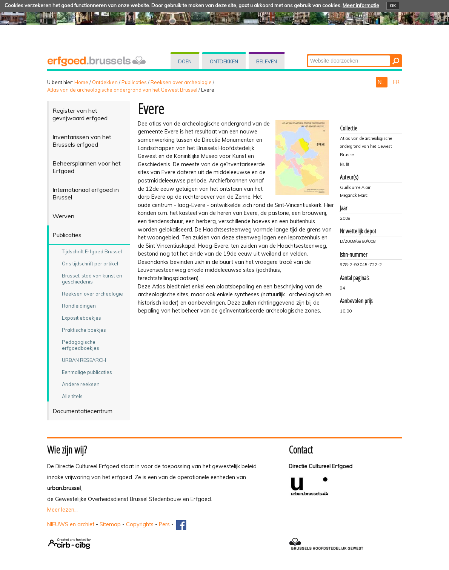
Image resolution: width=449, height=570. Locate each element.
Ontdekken (224, 61)
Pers (164, 524)
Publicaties (134, 82)
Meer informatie (361, 5)
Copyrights (140, 524)
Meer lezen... (62, 509)
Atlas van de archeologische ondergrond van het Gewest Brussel (122, 90)
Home (81, 82)
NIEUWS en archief (70, 524)
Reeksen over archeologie (181, 82)
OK (393, 5)
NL (382, 82)
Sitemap (110, 524)
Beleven (266, 61)
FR (396, 82)
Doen (185, 61)
